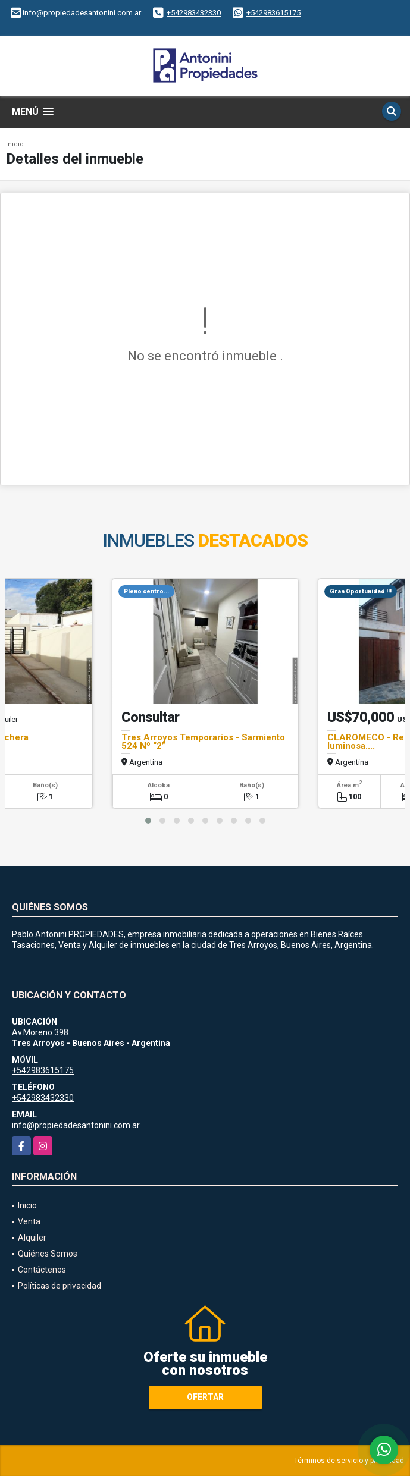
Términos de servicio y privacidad (349, 1460)
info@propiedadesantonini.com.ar (76, 1125)
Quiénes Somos (47, 1253)
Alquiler (32, 1237)
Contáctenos (42, 1269)
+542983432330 (194, 12)
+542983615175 (273, 12)
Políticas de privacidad (59, 1285)
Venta (29, 1221)
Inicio (15, 144)
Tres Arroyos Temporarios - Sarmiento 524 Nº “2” (203, 741)
